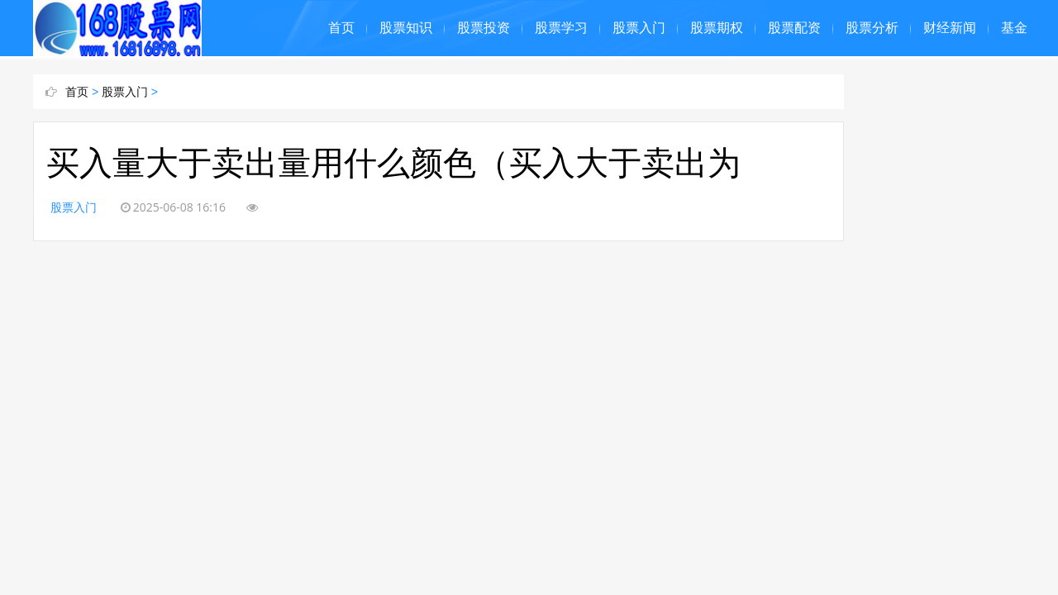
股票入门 (638, 28)
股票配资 (794, 28)
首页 (341, 28)
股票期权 (716, 28)
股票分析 (872, 28)
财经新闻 (949, 28)
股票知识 (405, 28)
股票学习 (561, 28)
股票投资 (483, 28)
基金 (1014, 28)
